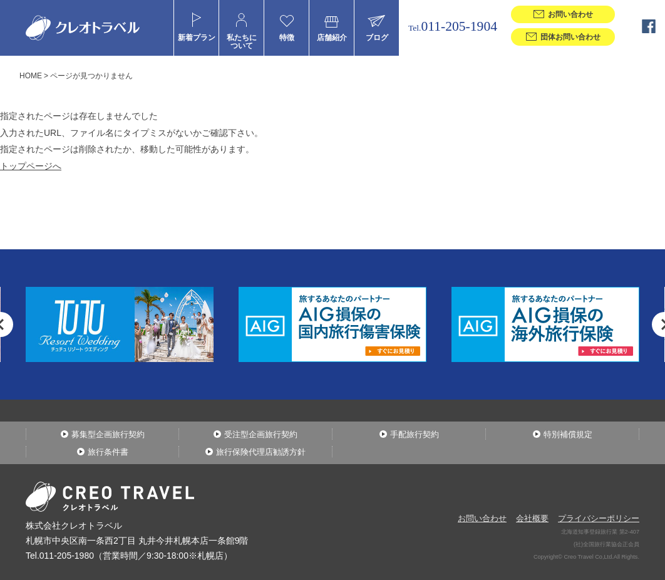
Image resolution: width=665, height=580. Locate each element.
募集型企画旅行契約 (108, 434)
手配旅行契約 (414, 434)
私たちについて (242, 41)
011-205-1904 (452, 26)
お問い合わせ (482, 518)
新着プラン (196, 37)
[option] (332, 324)
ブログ (377, 37)
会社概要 (532, 518)
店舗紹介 (332, 37)
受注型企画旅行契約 (260, 434)
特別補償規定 (568, 434)
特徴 (286, 37)
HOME (30, 75)
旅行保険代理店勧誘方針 (261, 452)
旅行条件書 (108, 452)
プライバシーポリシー (598, 518)
